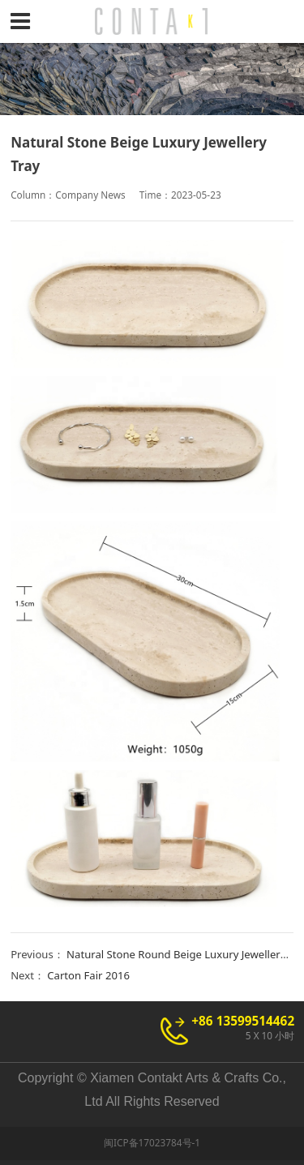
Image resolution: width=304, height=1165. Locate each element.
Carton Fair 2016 (88, 975)
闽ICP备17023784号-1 (152, 1142)
